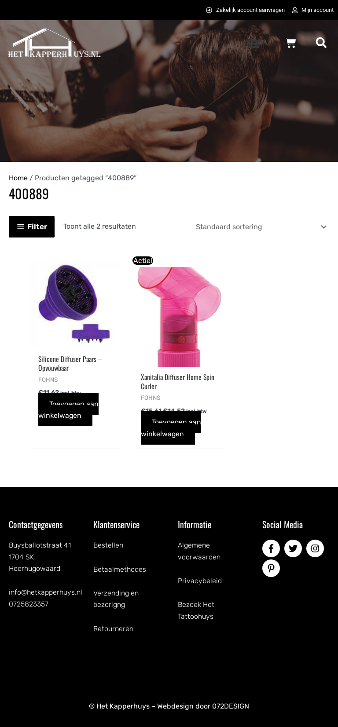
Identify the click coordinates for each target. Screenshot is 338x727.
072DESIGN (230, 706)
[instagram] (316, 549)
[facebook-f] (272, 549)
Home (18, 178)
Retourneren (113, 629)
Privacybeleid (200, 581)
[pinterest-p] (272, 568)
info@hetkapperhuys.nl (45, 592)
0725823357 (28, 604)
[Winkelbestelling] (259, 226)
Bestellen (108, 545)
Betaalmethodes (119, 569)
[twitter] (294, 549)
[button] (253, 43)
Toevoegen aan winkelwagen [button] (68, 410)
